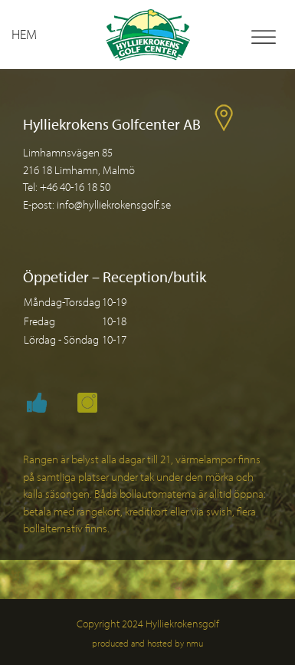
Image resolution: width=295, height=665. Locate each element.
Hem (24, 34)
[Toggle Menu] (263, 37)
